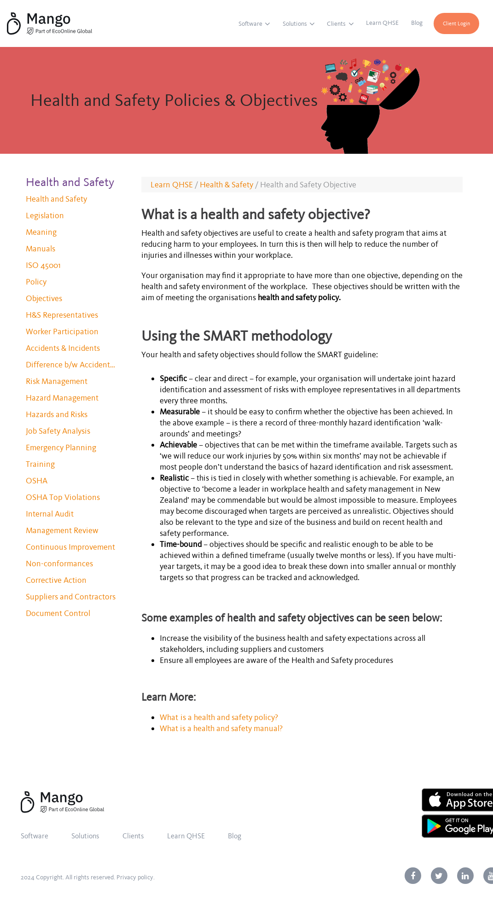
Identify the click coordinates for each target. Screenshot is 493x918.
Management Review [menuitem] (62, 530)
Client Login (456, 23)
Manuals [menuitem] (40, 249)
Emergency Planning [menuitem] (61, 447)
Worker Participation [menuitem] (62, 331)
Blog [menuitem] (417, 23)
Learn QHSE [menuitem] (382, 23)
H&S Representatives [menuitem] (62, 315)
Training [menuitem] (40, 464)
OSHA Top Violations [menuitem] (63, 497)
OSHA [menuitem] (36, 481)
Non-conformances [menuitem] (59, 563)
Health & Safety (226, 185)
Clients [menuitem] (336, 24)
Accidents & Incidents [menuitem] (63, 348)
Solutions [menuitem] (295, 24)
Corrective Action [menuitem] (56, 580)
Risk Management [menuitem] (56, 381)
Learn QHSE (172, 185)
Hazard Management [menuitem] (62, 398)
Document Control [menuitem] (58, 613)
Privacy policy (134, 877)
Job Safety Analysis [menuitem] (58, 431)
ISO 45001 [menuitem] (43, 265)
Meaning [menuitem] (41, 232)
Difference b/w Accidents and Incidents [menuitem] (72, 365)
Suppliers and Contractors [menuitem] (71, 597)
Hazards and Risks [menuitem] (56, 414)
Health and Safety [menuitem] (56, 199)
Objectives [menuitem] (44, 298)
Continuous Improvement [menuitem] (70, 547)
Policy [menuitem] (36, 282)
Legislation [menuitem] (45, 215)
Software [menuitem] (250, 24)
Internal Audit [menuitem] (50, 514)
